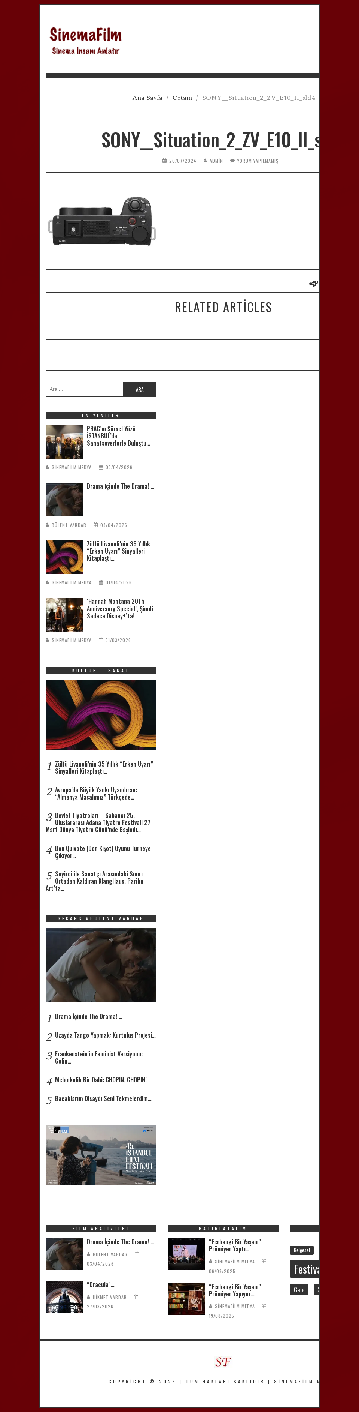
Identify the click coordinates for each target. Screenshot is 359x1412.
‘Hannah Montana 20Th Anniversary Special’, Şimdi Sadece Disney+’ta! (120, 608)
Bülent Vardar (69, 525)
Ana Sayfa (147, 98)
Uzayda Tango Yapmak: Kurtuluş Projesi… (105, 1035)
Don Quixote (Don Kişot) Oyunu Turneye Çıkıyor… (103, 852)
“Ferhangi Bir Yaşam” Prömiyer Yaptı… (235, 1245)
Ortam (182, 98)
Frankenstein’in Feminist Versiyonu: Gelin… (99, 1057)
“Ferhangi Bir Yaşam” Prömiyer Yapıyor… (235, 1290)
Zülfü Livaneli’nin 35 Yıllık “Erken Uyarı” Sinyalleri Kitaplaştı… (118, 551)
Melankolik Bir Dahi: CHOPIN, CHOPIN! (101, 1079)
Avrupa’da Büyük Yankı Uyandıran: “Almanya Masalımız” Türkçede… (96, 793)
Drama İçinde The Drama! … (120, 486)
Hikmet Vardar (110, 1297)
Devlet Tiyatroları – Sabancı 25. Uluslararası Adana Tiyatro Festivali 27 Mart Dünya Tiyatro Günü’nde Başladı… (98, 822)
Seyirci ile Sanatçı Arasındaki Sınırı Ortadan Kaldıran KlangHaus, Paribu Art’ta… (94, 881)
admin (216, 161)
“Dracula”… (101, 1284)
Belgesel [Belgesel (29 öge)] (302, 1250)
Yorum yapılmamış (258, 161)
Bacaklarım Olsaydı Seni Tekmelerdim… (103, 1098)
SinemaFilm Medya (72, 467)
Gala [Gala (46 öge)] (299, 1289)
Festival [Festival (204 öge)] (309, 1269)
